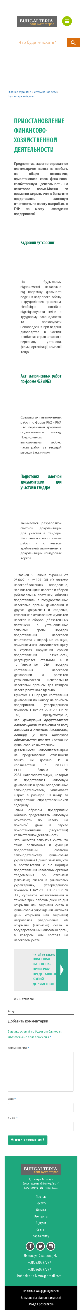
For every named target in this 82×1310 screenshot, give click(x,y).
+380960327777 (39, 1270)
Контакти (41, 1217)
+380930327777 (39, 1263)
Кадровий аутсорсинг (37, 242)
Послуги (41, 1203)
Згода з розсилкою (41, 1304)
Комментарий (18, 1048)
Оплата (41, 1210)
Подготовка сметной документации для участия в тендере (41, 482)
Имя (12, 1099)
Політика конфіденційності (41, 1291)
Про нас (41, 1197)
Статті (41, 1230)
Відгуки (41, 1223)
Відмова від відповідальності (41, 1298)
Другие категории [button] (30, 107)
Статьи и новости (45, 92)
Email (13, 1118)
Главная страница (19, 92)
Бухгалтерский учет (21, 96)
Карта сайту (41, 1236)
